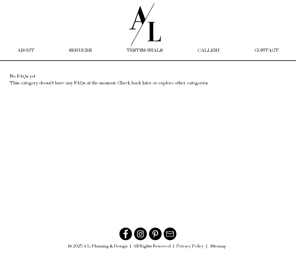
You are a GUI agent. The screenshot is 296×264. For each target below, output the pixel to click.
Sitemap (218, 246)
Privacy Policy (190, 246)
